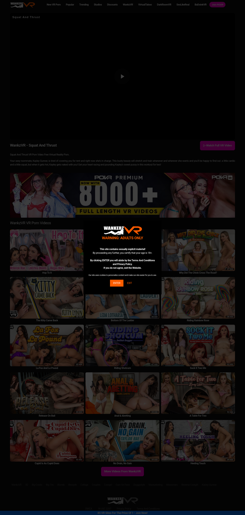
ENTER (116, 283)
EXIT (129, 283)
